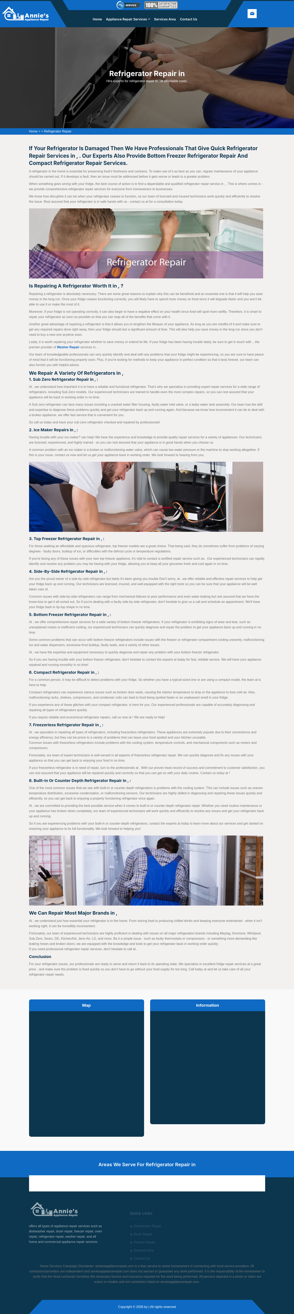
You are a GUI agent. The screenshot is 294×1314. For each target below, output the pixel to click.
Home (97, 19)
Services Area (165, 19)
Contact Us (188, 19)
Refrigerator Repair (57, 131)
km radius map (86, 1070)
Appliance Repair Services (126, 19)
